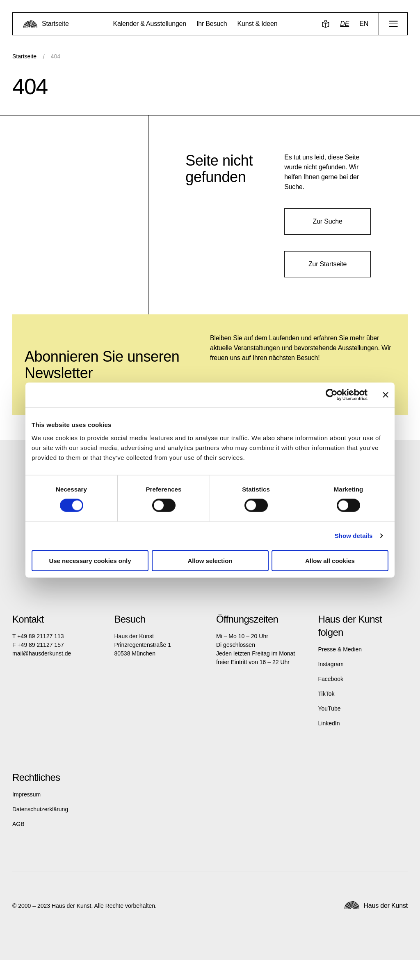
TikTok (326, 693)
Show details (354, 535)
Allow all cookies (330, 560)
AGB (18, 824)
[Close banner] (385, 395)
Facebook (330, 679)
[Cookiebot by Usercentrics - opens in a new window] (332, 395)
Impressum (26, 794)
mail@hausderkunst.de (41, 653)
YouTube (329, 708)
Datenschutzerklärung (40, 809)
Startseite (24, 56)
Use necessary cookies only (90, 560)
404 (55, 56)
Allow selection (209, 560)
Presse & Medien (340, 649)
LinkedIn (329, 723)
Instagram (331, 664)
